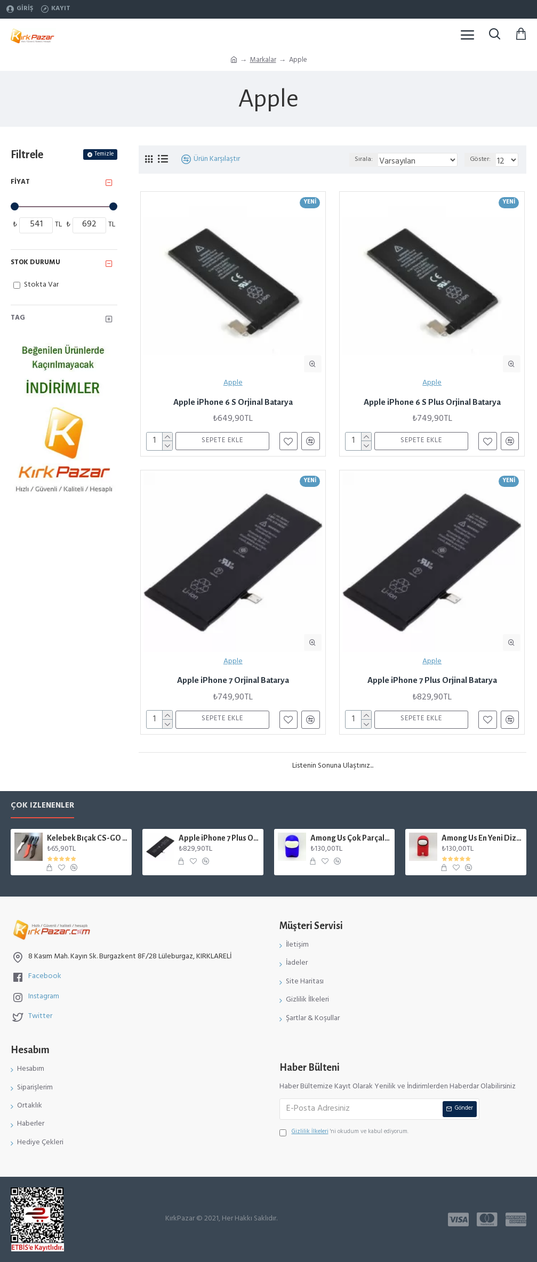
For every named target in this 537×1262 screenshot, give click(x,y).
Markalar (263, 61)
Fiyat (20, 182)
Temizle (104, 154)
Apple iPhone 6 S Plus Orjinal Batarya (432, 401)
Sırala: (364, 160)
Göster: (480, 160)
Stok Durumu (35, 263)
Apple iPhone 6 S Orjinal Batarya (233, 401)
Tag (18, 318)
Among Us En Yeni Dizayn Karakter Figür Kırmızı (482, 838)
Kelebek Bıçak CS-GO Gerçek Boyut (87, 838)
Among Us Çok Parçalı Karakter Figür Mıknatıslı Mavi (350, 838)
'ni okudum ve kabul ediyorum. (343, 1133)
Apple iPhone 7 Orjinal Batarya (233, 680)
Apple (233, 383)
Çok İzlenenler (42, 808)
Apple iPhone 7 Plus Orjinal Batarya (432, 680)
